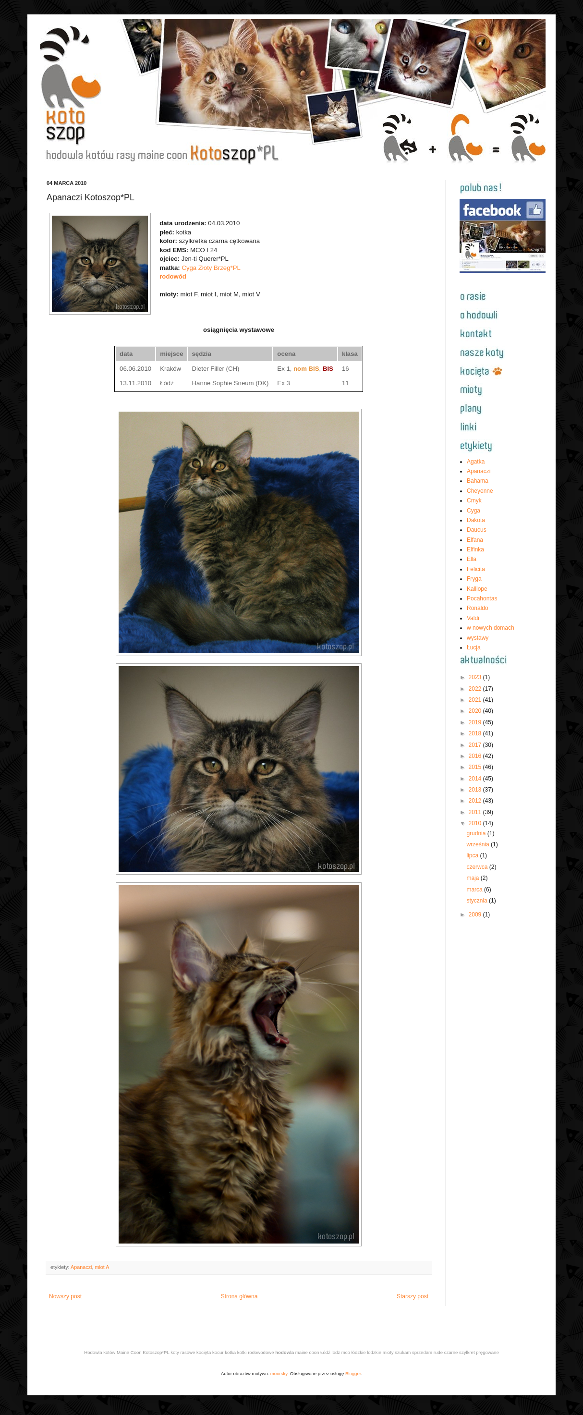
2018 (476, 733)
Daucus (476, 529)
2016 (476, 756)
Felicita (476, 569)
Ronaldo (477, 608)
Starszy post (412, 1296)
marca (475, 889)
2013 (476, 789)
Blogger (353, 1373)
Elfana (475, 540)
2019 (476, 722)
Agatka (476, 461)
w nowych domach (490, 627)
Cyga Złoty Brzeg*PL (211, 267)
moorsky (279, 1373)
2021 (476, 699)
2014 (476, 778)
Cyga (473, 510)
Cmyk (474, 500)
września (478, 844)
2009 (476, 914)
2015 (476, 767)
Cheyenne (480, 491)
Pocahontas (482, 598)
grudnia (476, 833)
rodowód (172, 276)
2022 (476, 688)
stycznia (477, 900)
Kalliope (477, 589)
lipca (473, 855)
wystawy (477, 637)
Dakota (476, 520)
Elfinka (475, 549)
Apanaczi (81, 1267)
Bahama (477, 480)
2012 (476, 800)
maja (473, 878)
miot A (102, 1267)
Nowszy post (65, 1296)
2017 (476, 745)
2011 (476, 812)
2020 (476, 711)
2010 (476, 823)
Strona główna (239, 1296)
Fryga (474, 578)
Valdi (473, 618)
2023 (476, 677)
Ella (471, 559)
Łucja (474, 647)
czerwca (477, 867)
